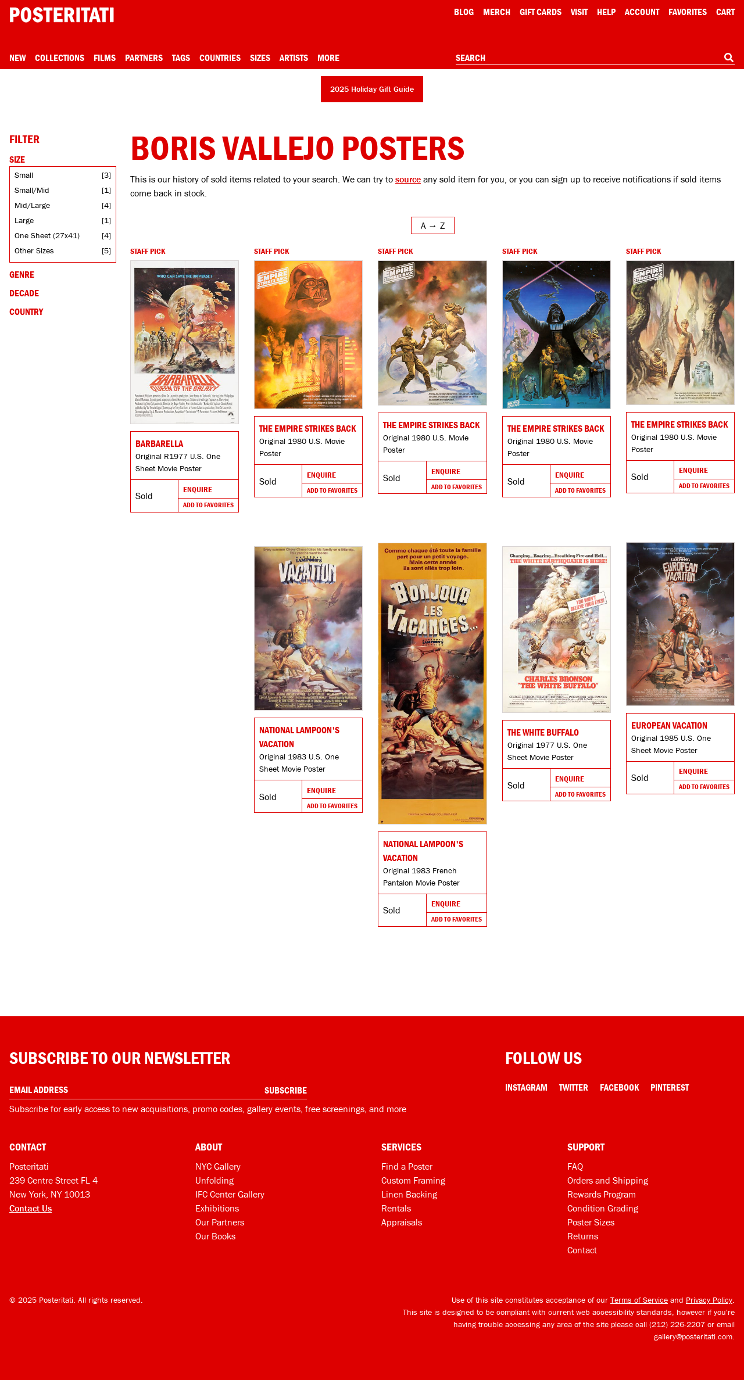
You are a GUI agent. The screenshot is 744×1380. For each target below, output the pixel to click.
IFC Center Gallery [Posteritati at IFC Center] (229, 1194)
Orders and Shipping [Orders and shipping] (607, 1180)
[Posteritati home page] (61, 15)
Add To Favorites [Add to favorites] (208, 504)
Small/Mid (32, 190)
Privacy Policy (709, 1300)
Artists (294, 57)
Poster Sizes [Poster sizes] (590, 1222)
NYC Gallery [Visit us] (218, 1166)
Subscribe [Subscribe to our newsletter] (285, 1090)
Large (24, 220)
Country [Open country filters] (26, 311)
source (408, 179)
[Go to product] (184, 342)
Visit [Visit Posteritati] (579, 11)
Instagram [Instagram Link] (526, 1087)
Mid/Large (32, 205)
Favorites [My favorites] (687, 11)
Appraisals (401, 1222)
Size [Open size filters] (17, 159)
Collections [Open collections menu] (59, 57)
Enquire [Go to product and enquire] (197, 489)
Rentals (396, 1208)
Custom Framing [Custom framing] (413, 1180)
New (17, 57)
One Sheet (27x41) (47, 235)
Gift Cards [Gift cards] (540, 11)
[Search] (729, 57)
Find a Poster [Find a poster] (406, 1166)
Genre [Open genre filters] (21, 274)
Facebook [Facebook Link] (619, 1087)
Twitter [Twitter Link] (573, 1087)
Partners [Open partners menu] (144, 57)
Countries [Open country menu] (220, 57)
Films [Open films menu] (105, 57)
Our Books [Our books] (215, 1236)
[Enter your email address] (158, 1089)
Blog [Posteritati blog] (464, 11)
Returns (582, 1236)
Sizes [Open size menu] (260, 57)
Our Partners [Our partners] (219, 1222)
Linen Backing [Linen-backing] (409, 1194)
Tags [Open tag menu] (181, 57)
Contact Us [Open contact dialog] (30, 1208)
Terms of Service (639, 1300)
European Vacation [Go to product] (669, 725)
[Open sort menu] (433, 225)
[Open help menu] (606, 12)
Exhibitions (217, 1208)
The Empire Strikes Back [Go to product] (307, 428)
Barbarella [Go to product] (159, 443)
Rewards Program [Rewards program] (601, 1194)
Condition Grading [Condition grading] (602, 1208)
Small (24, 175)
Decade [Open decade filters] (24, 293)
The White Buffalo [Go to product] (543, 732)
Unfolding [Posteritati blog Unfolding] (214, 1180)
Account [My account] (642, 11)
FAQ (575, 1166)
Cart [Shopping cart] (725, 11)
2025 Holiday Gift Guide (372, 89)
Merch (496, 11)
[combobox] (595, 58)
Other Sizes (34, 250)
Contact (582, 1250)
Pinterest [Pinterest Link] (669, 1087)
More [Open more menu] (328, 57)
